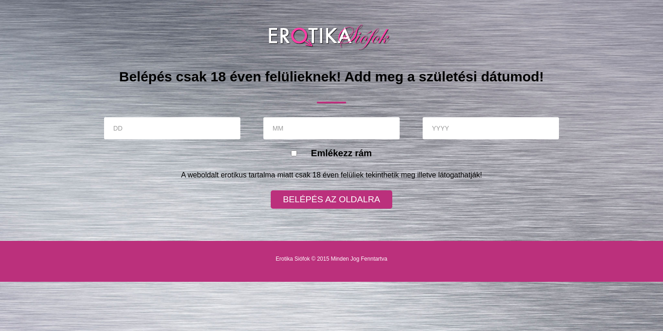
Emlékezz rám (341, 153)
